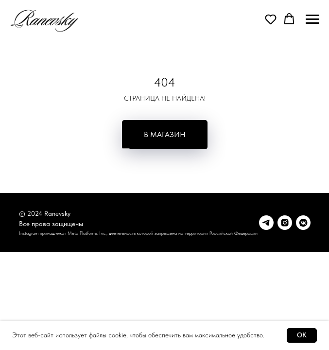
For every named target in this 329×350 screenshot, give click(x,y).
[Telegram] (266, 222)
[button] (271, 19)
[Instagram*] (284, 222)
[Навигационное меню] (312, 19)
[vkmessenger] (303, 222)
